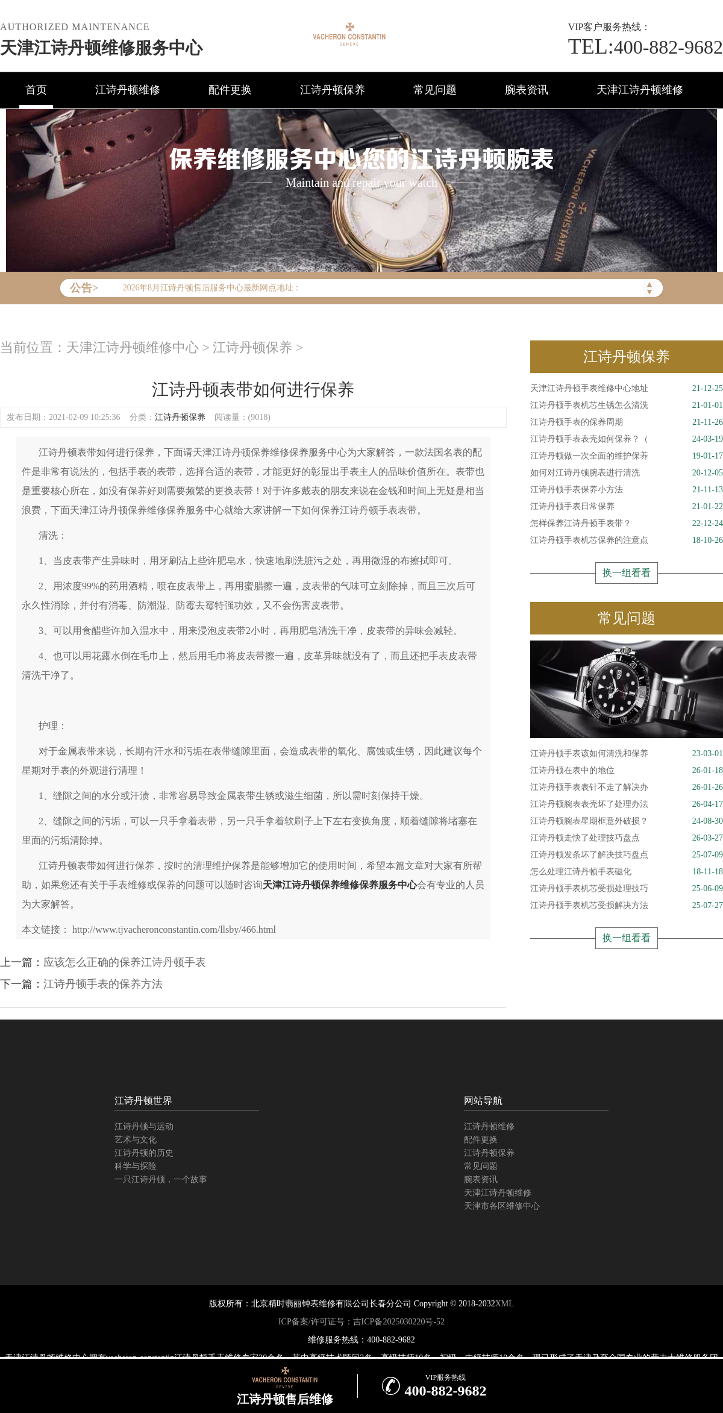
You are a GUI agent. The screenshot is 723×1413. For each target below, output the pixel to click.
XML (504, 1303)
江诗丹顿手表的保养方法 (103, 984)
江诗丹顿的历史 (144, 1153)
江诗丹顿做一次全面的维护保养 (626, 456)
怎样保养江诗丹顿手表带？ (626, 523)
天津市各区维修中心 (502, 1206)
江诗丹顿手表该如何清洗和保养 (626, 753)
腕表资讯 (526, 90)
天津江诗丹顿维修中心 (132, 347)
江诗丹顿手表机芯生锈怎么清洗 (626, 405)
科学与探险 (135, 1166)
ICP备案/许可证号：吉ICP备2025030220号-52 (361, 1321)
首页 (36, 90)
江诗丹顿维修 (127, 90)
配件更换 (230, 90)
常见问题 (435, 90)
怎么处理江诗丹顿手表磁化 (626, 871)
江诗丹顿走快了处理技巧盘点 (626, 838)
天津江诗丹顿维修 (639, 90)
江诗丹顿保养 (332, 90)
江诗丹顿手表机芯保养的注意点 (626, 540)
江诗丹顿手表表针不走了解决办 (626, 787)
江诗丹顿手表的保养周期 (626, 422)
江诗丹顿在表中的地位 (626, 770)
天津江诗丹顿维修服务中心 (101, 48)
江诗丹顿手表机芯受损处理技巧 (626, 888)
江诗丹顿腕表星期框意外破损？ (626, 821)
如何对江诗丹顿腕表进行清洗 (626, 473)
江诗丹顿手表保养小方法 (626, 489)
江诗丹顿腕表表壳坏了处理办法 (626, 804)
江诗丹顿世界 (143, 1100)
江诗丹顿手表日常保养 (626, 506)
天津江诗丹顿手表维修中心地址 (626, 388)
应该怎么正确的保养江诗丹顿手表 (124, 962)
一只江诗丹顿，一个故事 (160, 1179)
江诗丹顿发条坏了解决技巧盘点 (626, 855)
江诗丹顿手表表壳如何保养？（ (626, 439)
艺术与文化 (135, 1139)
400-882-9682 (645, 47)
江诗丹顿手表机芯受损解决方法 (626, 905)
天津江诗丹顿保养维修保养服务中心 (340, 885)
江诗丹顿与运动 (144, 1126)
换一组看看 (626, 573)
